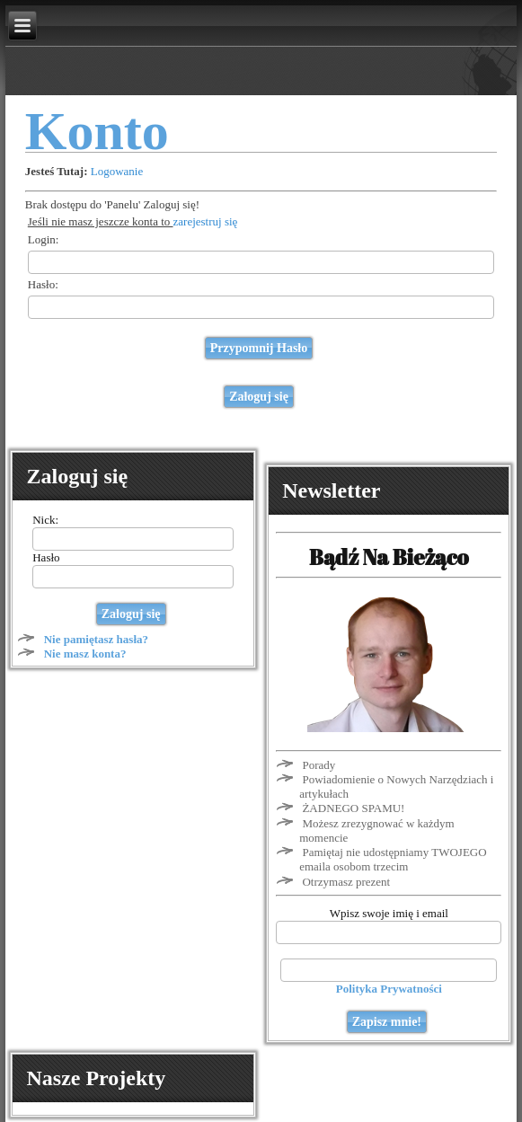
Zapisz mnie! (386, 1022)
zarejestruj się (205, 221)
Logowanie (117, 171)
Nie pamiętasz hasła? (96, 639)
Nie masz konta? (85, 653)
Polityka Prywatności (389, 988)
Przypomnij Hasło (259, 348)
